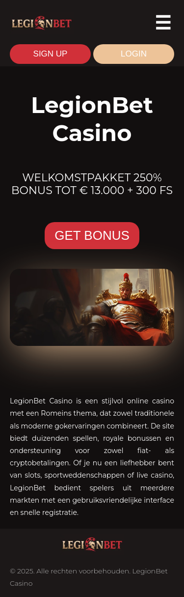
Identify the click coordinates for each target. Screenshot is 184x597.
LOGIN (134, 53)
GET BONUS (92, 235)
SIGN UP (50, 53)
